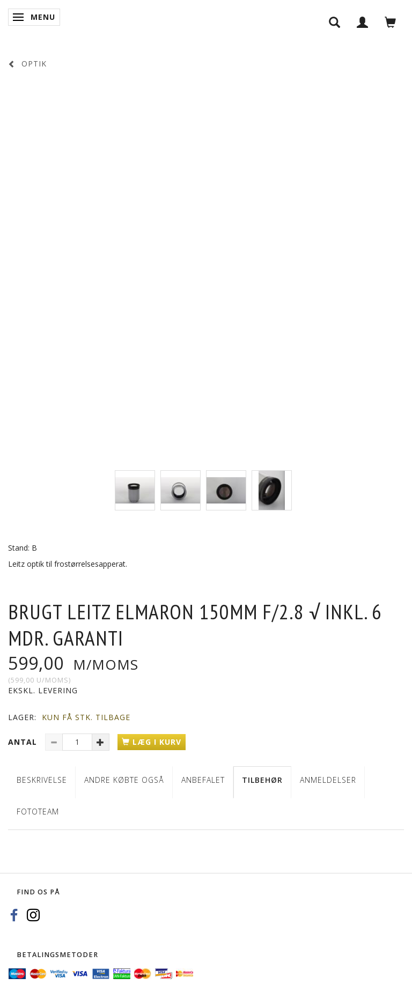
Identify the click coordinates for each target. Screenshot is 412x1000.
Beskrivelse (42, 780)
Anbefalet (203, 780)
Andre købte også (124, 780)
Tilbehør (262, 780)
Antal (24, 742)
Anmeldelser (328, 780)
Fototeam (38, 811)
